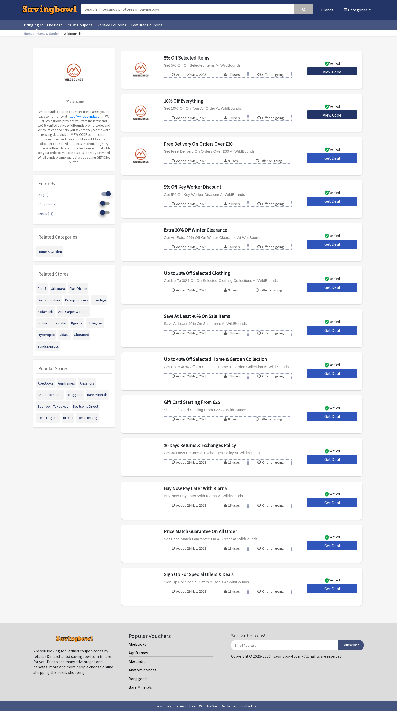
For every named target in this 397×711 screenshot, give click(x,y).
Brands (327, 9)
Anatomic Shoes (142, 669)
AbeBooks (137, 644)
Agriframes (138, 652)
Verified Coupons (111, 24)
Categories (356, 9)
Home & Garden (50, 33)
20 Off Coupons (79, 24)
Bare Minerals (140, 687)
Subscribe (351, 645)
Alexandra (137, 661)
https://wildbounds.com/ (86, 116)
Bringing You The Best (43, 24)
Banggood (138, 678)
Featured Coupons (146, 24)
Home (30, 33)
